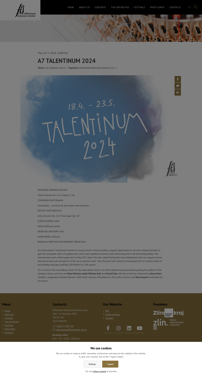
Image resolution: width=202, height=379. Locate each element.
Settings (92, 364)
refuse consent (99, 371)
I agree (110, 364)
